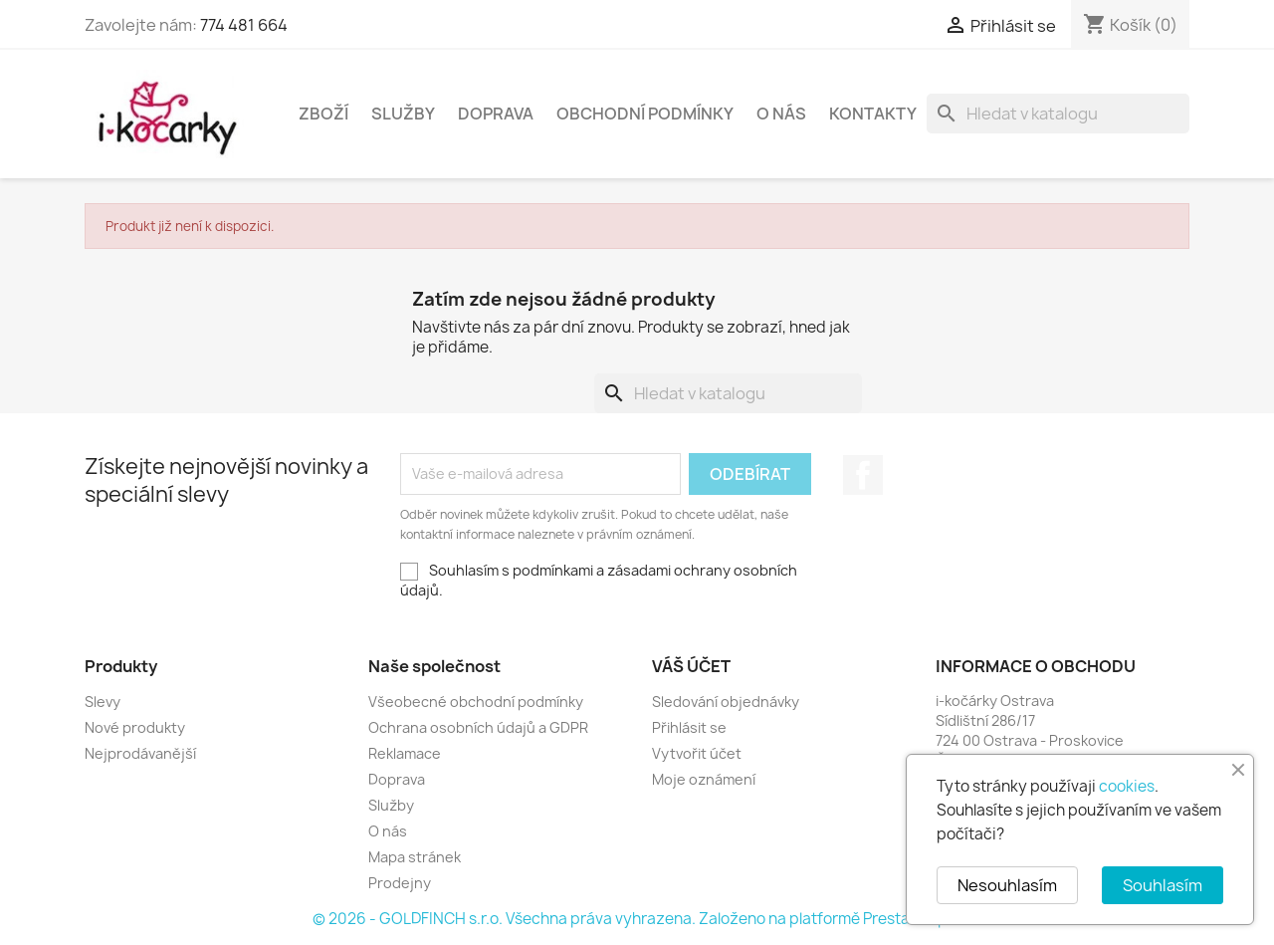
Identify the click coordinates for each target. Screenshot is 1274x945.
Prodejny (399, 882)
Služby (403, 113)
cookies (1127, 786)
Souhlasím (1162, 885)
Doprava (495, 113)
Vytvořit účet (697, 753)
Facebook (863, 475)
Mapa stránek (414, 856)
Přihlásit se (689, 727)
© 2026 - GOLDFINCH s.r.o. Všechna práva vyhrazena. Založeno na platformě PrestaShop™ (637, 918)
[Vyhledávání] (1058, 113)
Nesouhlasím (1007, 885)
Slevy (102, 701)
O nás (781, 113)
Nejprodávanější (140, 753)
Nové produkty (135, 727)
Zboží (323, 113)
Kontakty (873, 113)
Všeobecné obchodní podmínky (475, 701)
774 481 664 (244, 25)
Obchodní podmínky (645, 113)
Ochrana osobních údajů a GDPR (478, 727)
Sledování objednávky (725, 701)
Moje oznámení (703, 779)
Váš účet (691, 666)
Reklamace (404, 753)
